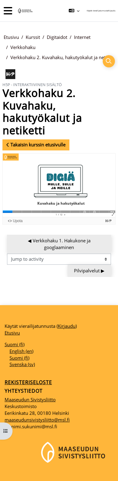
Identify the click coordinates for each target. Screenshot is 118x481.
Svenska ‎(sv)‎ (22, 364)
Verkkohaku (22, 47)
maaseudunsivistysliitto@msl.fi (37, 420)
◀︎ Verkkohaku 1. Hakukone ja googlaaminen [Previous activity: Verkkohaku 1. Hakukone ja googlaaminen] (60, 243)
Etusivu (11, 37)
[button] (74, 10)
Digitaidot (57, 37)
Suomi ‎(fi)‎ (14, 344)
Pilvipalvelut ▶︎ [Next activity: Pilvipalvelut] (89, 270)
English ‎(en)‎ (21, 351)
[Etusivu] (25, 11)
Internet (82, 37)
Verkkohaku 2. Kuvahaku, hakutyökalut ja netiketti (62, 57)
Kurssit (33, 37)
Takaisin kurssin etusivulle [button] (35, 145)
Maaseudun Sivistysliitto (30, 399)
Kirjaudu (112, 10)
